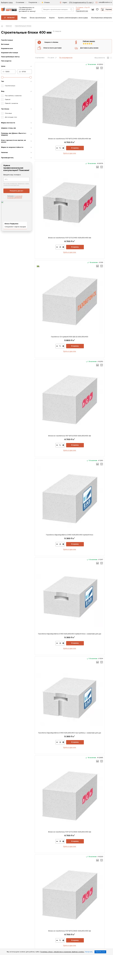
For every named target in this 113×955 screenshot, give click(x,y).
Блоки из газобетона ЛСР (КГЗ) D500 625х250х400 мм (93, 182)
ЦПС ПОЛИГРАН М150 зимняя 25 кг (91, 696)
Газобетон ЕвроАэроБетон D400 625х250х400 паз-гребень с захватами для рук (54, 327)
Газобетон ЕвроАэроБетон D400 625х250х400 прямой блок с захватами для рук (93, 254)
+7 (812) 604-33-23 (78, 10)
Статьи (38, 907)
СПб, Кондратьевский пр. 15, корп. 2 (81, 2)
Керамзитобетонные (9, 54)
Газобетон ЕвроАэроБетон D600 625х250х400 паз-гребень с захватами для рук (54, 618)
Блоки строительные (38, 19)
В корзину (61, 121)
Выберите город (6, 2)
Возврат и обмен (42, 915)
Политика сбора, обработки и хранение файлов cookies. (62, 952)
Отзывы (47, 2)
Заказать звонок (92, 901)
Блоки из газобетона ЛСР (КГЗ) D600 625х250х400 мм (53, 399)
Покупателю (34, 2)
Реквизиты (39, 895)
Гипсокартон (6, 62)
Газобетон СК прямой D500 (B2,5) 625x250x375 (91, 764)
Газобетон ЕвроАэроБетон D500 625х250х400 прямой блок (93, 399)
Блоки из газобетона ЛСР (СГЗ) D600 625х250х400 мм (93, 326)
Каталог (11, 19)
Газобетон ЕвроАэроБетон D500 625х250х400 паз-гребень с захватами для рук (93, 471)
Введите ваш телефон (12, 176)
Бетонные (5, 46)
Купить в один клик (53, 127)
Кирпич (52, 19)
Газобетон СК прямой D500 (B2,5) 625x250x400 (54, 182)
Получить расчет (16, 192)
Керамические (7, 50)
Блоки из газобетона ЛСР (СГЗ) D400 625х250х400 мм (93, 111)
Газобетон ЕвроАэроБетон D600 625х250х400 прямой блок (54, 543)
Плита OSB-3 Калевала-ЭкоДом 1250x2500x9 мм (53, 764)
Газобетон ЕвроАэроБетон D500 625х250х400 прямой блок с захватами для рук (54, 471)
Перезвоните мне (75, 13)
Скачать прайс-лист (68, 891)
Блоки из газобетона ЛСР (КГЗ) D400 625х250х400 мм (53, 111)
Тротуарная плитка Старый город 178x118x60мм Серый (53, 697)
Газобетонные (7, 42)
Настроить (89, 952)
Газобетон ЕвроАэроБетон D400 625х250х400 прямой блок (54, 253)
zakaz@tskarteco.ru (89, 922)
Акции (24, 19)
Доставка (39, 901)
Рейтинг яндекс (85, 43)
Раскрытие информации (40, 911)
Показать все (66, 845)
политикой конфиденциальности (14, 198)
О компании (21, 2)
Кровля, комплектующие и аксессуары (73, 19)
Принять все (100, 952)
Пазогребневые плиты (10, 58)
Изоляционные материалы (101, 19)
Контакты (39, 898)
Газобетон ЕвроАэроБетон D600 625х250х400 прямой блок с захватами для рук (93, 544)
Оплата (38, 904)
